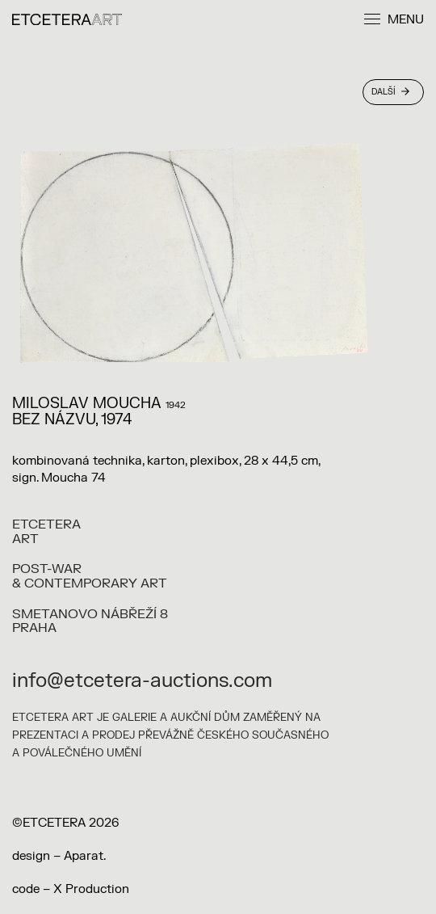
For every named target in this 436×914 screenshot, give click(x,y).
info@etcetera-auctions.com (142, 680)
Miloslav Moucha (86, 403)
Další (390, 91)
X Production (91, 889)
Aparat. (85, 856)
